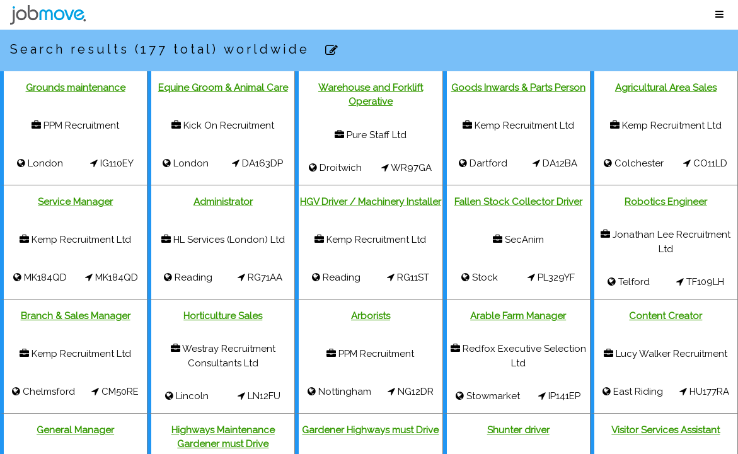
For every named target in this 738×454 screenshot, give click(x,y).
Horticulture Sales (222, 316)
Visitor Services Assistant (665, 430)
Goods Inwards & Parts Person (518, 87)
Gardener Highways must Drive (370, 430)
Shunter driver (518, 430)
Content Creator (665, 316)
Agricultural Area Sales (666, 87)
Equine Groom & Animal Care (223, 87)
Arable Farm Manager (518, 316)
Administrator (223, 201)
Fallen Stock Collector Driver (518, 201)
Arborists (370, 316)
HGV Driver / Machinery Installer (370, 201)
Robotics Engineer (666, 201)
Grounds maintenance (75, 87)
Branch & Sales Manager (75, 316)
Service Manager (75, 201)
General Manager (75, 430)
